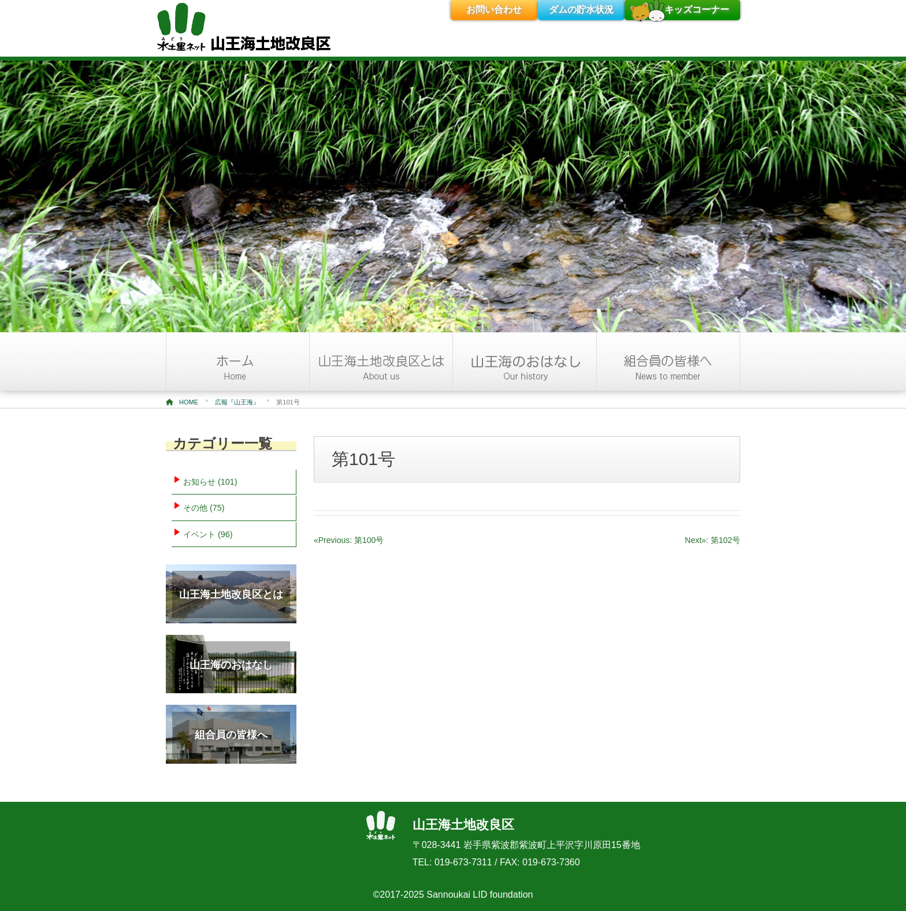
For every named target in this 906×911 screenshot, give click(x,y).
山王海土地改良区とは (231, 594)
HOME (182, 402)
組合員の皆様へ (231, 735)
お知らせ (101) (210, 481)
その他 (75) (204, 507)
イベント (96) (208, 534)
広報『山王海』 (237, 402)
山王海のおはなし (231, 665)
